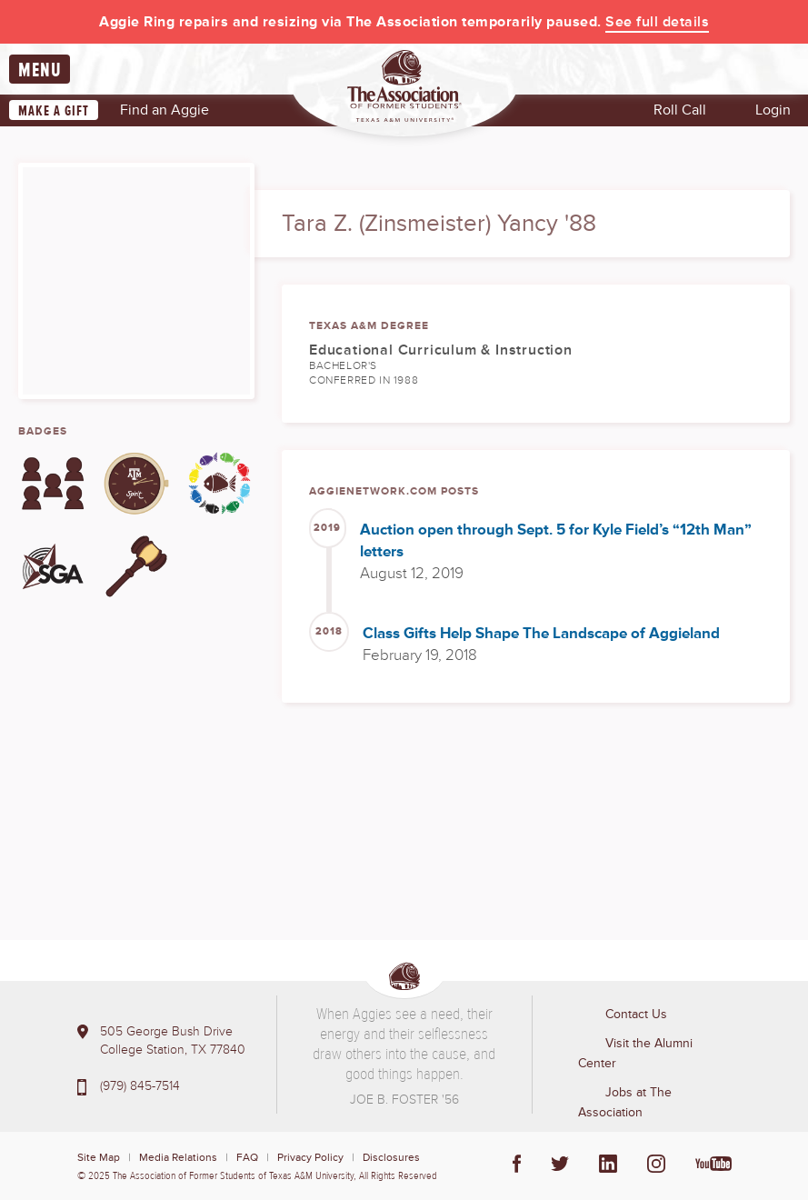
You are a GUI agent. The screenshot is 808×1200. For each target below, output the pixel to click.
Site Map (98, 1158)
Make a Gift (53, 111)
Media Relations (178, 1158)
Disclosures (391, 1158)
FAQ (247, 1158)
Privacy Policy (310, 1158)
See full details (657, 22)
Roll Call (679, 110)
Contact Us (636, 1014)
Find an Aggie (164, 110)
